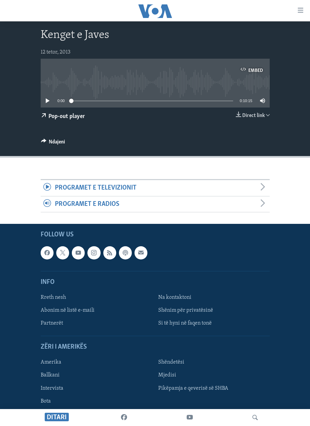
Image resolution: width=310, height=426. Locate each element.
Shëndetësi (171, 362)
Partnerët (52, 323)
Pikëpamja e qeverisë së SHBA (193, 388)
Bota (46, 401)
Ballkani (50, 375)
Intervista (52, 388)
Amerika (51, 362)
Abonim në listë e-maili (68, 310)
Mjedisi (167, 375)
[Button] (53, 143)
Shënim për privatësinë (185, 310)
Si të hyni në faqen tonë (185, 323)
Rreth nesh (53, 297)
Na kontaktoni (174, 297)
